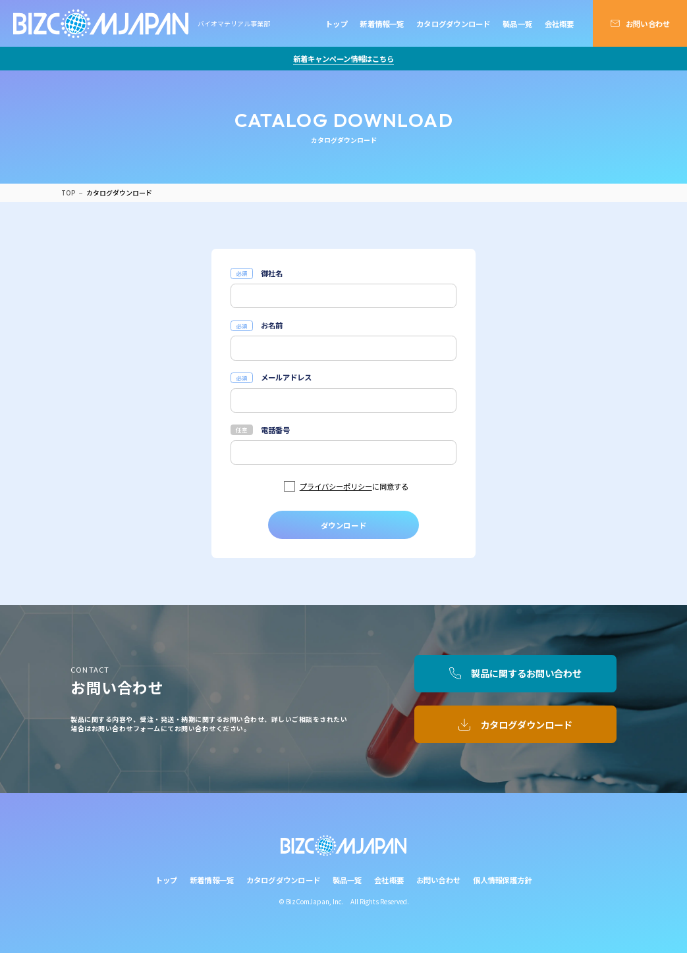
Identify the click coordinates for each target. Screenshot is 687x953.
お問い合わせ (648, 23)
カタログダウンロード (453, 23)
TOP (68, 192)
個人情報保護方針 (502, 880)
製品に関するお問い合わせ (526, 673)
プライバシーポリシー (336, 486)
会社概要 (559, 23)
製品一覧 (517, 23)
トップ (336, 23)
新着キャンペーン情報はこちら (343, 58)
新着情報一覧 (382, 23)
